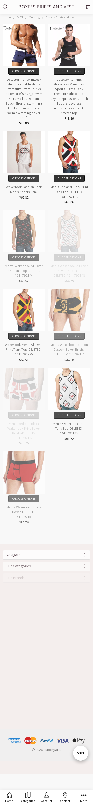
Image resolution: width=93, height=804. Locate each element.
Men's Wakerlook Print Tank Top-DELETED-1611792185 (69, 428)
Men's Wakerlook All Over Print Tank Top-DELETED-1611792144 (24, 271)
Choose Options (23, 71)
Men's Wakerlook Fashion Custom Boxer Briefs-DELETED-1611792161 (69, 349)
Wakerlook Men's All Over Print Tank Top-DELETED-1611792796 (24, 349)
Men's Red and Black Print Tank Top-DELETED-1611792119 (69, 192)
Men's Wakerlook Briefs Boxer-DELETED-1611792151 (23, 512)
